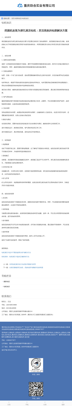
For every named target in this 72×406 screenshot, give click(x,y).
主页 (9, 403)
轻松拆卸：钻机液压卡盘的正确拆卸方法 (15, 256)
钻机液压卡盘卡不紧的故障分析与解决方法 (16, 252)
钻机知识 (25, 18)
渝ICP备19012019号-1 (9, 350)
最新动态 (7, 281)
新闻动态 (18, 18)
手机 (27, 403)
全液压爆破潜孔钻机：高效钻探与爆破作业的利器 (26, 267)
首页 (13, 18)
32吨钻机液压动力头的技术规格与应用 (22, 264)
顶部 (63, 403)
